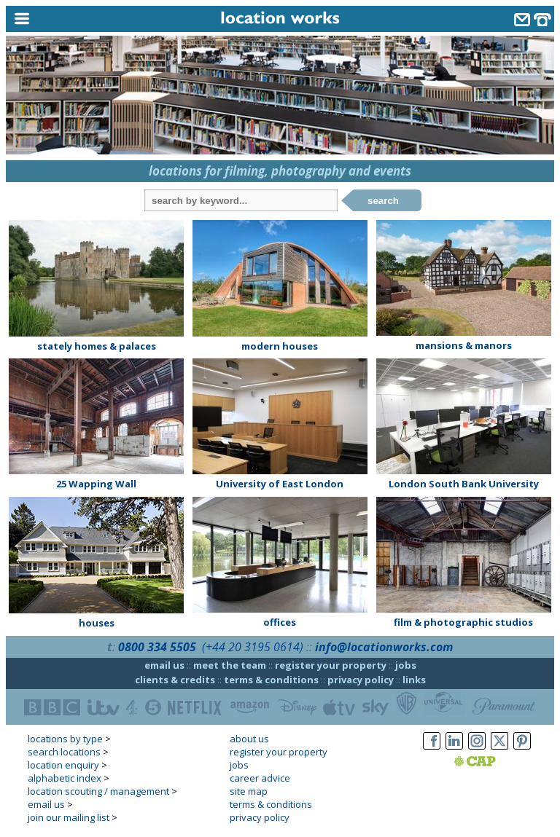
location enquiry (63, 764)
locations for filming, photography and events (280, 170)
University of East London (279, 483)
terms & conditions (271, 679)
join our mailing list (68, 817)
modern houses (279, 346)
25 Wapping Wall (96, 483)
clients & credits (175, 679)
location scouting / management (98, 791)
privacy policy (360, 679)
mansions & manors (464, 345)
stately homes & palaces (96, 346)
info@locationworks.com (384, 647)
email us (164, 665)
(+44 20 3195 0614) (252, 647)
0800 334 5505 (157, 647)
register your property (330, 665)
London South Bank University (464, 483)
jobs (405, 665)
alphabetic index (64, 778)
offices (279, 622)
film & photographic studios (463, 622)
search (383, 200)
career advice (260, 778)
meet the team (229, 665)
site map (249, 791)
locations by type (65, 738)
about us (249, 738)
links (414, 679)
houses (96, 622)
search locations (64, 751)
